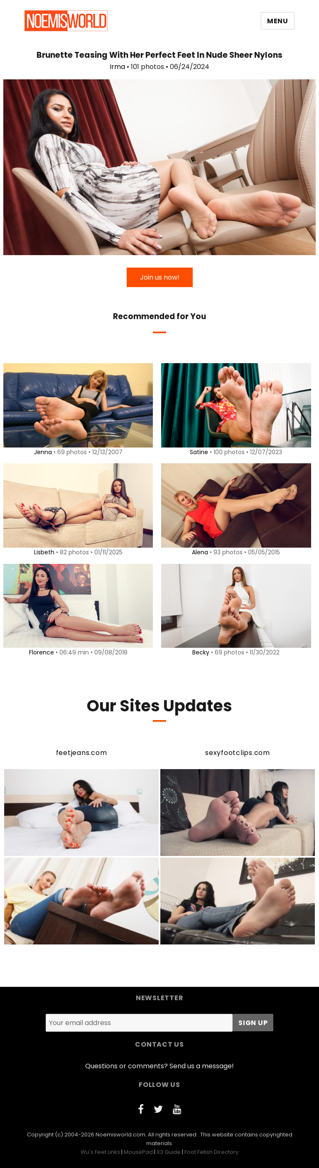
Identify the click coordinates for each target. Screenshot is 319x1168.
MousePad (138, 1152)
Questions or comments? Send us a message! (159, 1066)
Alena (199, 552)
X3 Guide (169, 1152)
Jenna (41, 452)
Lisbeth (42, 552)
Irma (117, 66)
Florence (39, 652)
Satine (198, 452)
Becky (199, 652)
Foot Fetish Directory (211, 1152)
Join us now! (159, 277)
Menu (277, 21)
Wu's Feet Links (100, 1152)
